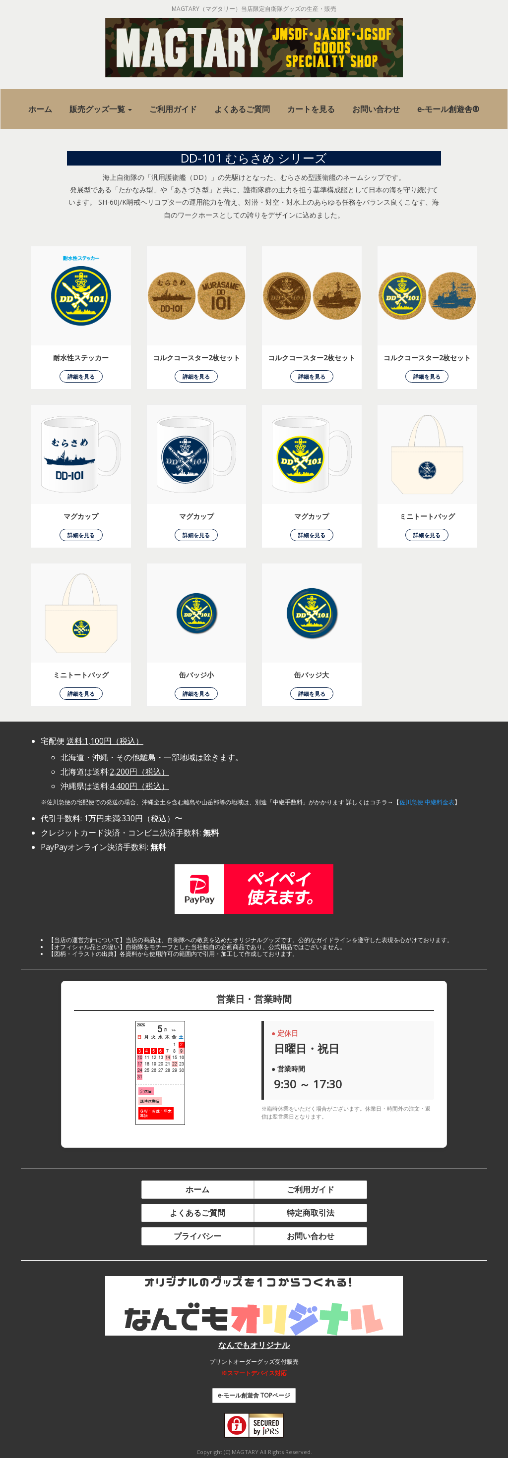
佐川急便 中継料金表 (426, 802)
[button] (100, 109)
